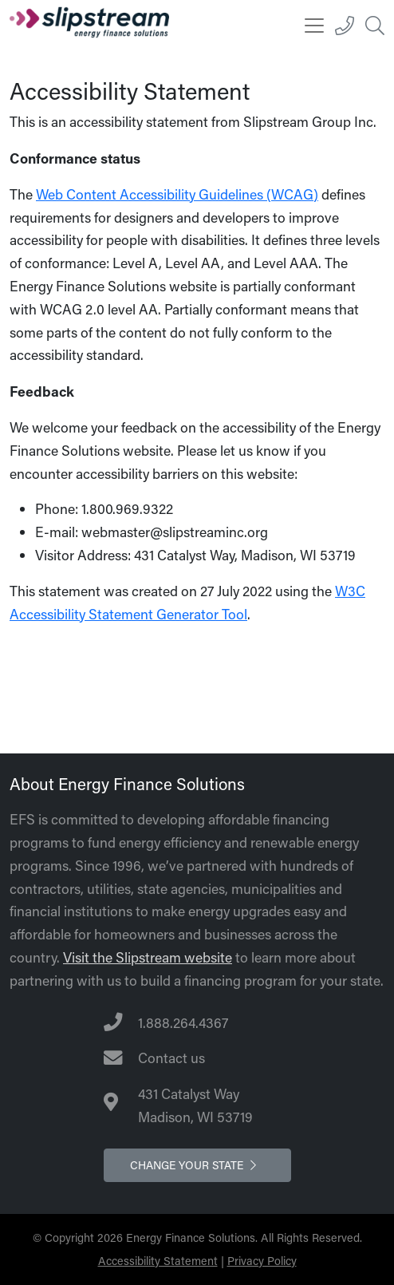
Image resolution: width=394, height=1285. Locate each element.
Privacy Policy (262, 1260)
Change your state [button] (196, 1164)
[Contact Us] (197, 1059)
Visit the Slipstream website (147, 957)
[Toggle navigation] (314, 25)
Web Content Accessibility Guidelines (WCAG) (177, 194)
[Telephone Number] (197, 1024)
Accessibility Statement (158, 1260)
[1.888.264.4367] (345, 25)
